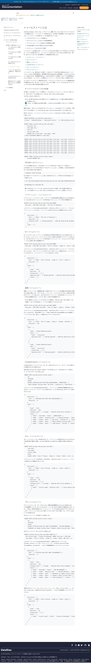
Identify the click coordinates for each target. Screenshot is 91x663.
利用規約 (25, 650)
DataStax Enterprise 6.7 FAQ (11, 30)
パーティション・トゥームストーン (36, 57)
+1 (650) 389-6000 (74, 646)
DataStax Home (75, 4)
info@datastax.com (85, 646)
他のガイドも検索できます (37, 15)
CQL (5, 90)
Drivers (65, 8)
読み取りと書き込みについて (13, 45)
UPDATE (41, 48)
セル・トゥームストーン (33, 67)
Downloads (85, 4)
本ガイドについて (8, 27)
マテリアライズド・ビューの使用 (35, 43)
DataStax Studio (52, 102)
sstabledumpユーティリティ (34, 186)
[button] (3, 27)
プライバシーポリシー (16, 650)
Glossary (70, 8)
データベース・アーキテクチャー (12, 33)
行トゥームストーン (32, 59)
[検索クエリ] (45, 13)
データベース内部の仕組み (10, 40)
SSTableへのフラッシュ (83, 33)
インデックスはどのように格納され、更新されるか (14, 71)
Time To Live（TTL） (32, 40)
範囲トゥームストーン (32, 62)
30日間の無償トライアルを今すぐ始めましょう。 (64, 1)
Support (67, 4)
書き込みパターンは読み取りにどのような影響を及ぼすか (14, 82)
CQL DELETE (30, 38)
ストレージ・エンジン (11, 42)
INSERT (38, 45)
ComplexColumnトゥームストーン (35, 64)
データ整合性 (9, 87)
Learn (60, 8)
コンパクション (50, 77)
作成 (52, 367)
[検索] (73, 13)
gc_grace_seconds (69, 74)
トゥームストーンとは (14, 66)
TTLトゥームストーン (32, 69)
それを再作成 (36, 299)
